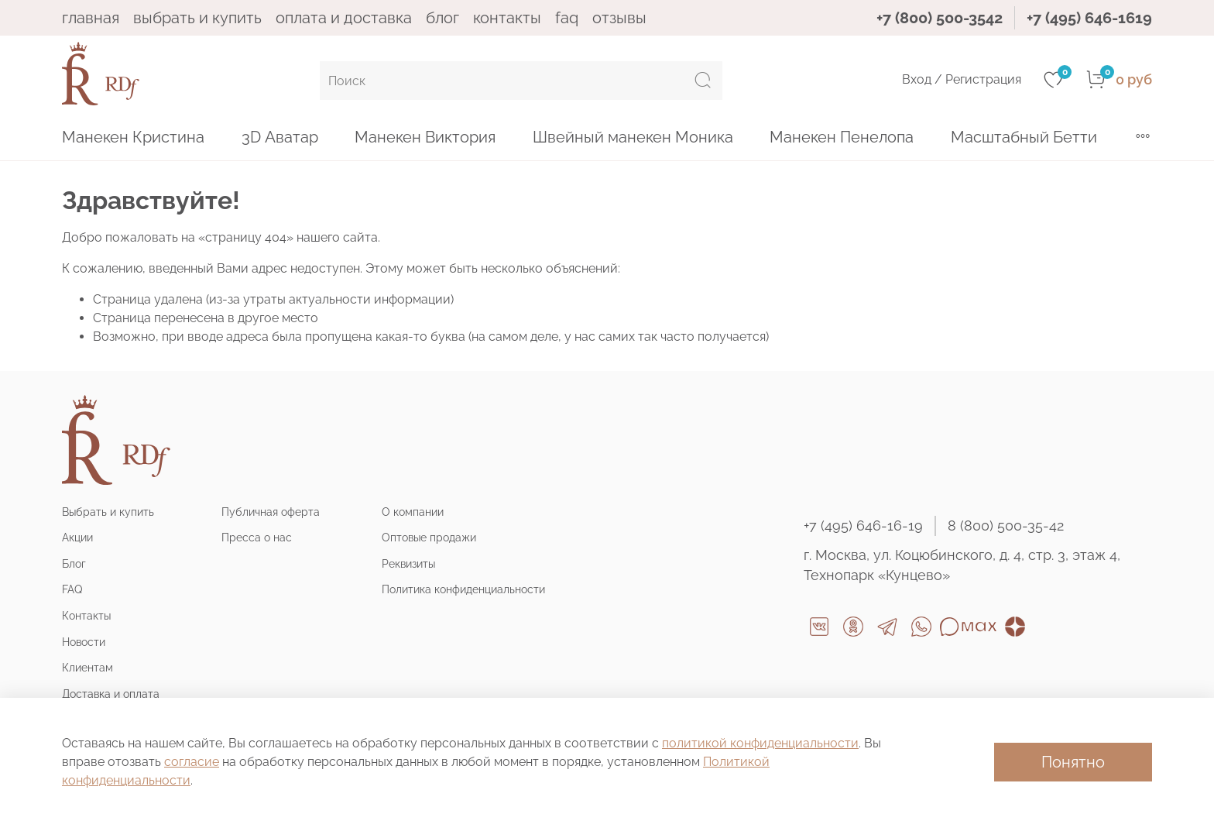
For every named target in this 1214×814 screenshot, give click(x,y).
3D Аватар (280, 137)
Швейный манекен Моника (633, 137)
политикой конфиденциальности (760, 743)
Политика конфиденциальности (463, 589)
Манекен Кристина (133, 137)
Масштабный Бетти (1024, 137)
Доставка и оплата (110, 693)
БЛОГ (442, 18)
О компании (413, 511)
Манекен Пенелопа (842, 137)
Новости (83, 641)
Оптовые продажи (429, 537)
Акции (77, 537)
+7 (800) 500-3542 (939, 18)
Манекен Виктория (425, 137)
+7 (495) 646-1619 (1089, 18)
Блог (74, 563)
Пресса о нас (256, 537)
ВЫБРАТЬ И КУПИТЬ (197, 18)
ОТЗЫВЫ (619, 18)
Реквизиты (408, 563)
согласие (191, 761)
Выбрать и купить (108, 511)
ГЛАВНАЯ (90, 18)
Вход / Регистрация (961, 79)
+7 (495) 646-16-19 (863, 525)
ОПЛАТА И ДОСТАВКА (344, 18)
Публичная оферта (270, 511)
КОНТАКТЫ (507, 18)
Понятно (1073, 762)
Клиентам (87, 667)
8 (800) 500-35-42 (1006, 525)
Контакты (86, 615)
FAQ (566, 18)
